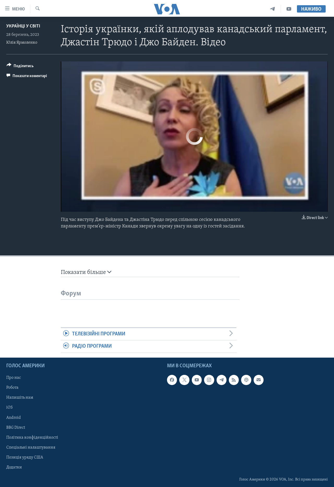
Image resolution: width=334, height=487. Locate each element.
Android (13, 417)
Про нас (13, 378)
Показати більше (86, 272)
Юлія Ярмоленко (21, 43)
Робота (12, 388)
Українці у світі (23, 26)
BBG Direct (15, 427)
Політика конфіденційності (32, 437)
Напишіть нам (19, 398)
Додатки (14, 467)
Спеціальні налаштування (30, 447)
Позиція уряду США (24, 457)
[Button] (20, 66)
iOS (9, 407)
